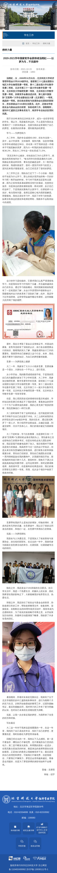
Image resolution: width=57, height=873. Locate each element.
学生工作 (36, 43)
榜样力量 (46, 43)
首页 (27, 43)
